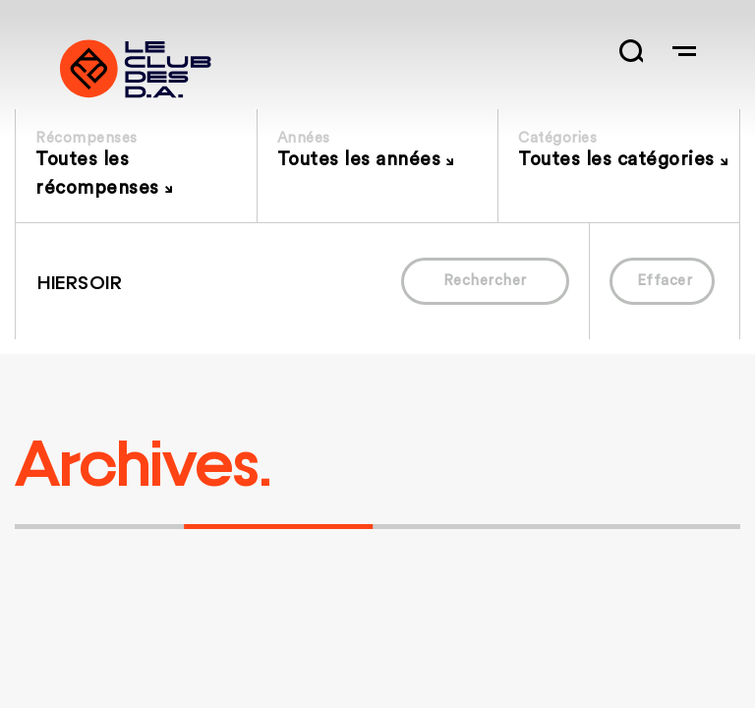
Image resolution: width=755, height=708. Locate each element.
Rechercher (485, 280)
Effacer (665, 280)
